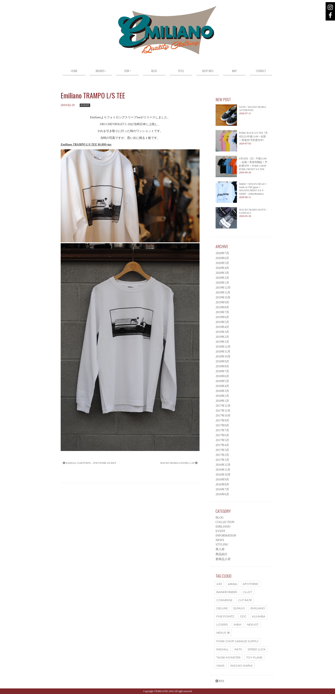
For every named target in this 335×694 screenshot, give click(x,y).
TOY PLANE (254, 657)
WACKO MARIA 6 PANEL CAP (178, 462)
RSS (220, 681)
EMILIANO (223, 526)
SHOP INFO (207, 70)
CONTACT (261, 70)
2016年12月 (223, 464)
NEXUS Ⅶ (223, 632)
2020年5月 (222, 263)
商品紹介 (222, 554)
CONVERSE (224, 600)
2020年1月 (222, 282)
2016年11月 (223, 469)
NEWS (220, 540)
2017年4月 (222, 445)
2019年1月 (222, 341)
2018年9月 (222, 361)
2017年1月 (222, 459)
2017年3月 (222, 450)
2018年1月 (222, 400)
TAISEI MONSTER (228, 657)
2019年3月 (222, 332)
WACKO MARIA (241, 665)
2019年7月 (222, 312)
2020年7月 (222, 253)
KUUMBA (258, 616)
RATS (238, 649)
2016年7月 (222, 489)
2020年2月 (222, 277)
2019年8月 (222, 307)
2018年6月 (222, 376)
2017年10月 (223, 415)
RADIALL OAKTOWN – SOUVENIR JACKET (89, 462)
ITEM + (127, 70)
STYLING (222, 544)
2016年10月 (223, 474)
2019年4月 (222, 327)
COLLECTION (225, 522)
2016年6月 (222, 494)
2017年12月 (223, 405)
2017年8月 (222, 425)
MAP (234, 70)
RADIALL (222, 649)
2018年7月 (222, 371)
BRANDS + (101, 70)
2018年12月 (223, 346)
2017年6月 (222, 435)
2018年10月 (223, 356)
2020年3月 (222, 272)
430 (219, 584)
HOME (74, 70)
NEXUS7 (253, 624)
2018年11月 (223, 351)
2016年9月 (222, 479)
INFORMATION (226, 535)
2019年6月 (222, 317)
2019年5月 (222, 322)
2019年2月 (222, 336)
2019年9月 (222, 302)
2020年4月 (222, 268)
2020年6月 (222, 258)
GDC (243, 616)
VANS (220, 665)
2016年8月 (222, 484)
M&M (237, 624)
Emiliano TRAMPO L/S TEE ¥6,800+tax (86, 144)
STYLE (181, 70)
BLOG (154, 70)
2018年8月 (222, 366)
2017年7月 (222, 430)
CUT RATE (245, 600)
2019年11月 (223, 292)
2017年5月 (222, 440)
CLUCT (247, 592)
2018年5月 (222, 381)
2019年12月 (223, 287)
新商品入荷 (223, 559)
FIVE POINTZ (225, 616)
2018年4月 (222, 386)
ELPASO (239, 608)
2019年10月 (223, 297)
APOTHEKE (250, 584)
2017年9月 (222, 420)
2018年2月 (222, 395)
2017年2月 (222, 455)
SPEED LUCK (257, 649)
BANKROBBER (226, 592)
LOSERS (222, 624)
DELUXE (222, 608)
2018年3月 (222, 391)
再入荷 (220, 549)
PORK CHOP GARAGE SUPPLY (237, 641)
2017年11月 (223, 410)
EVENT (85, 105)
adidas (232, 584)
